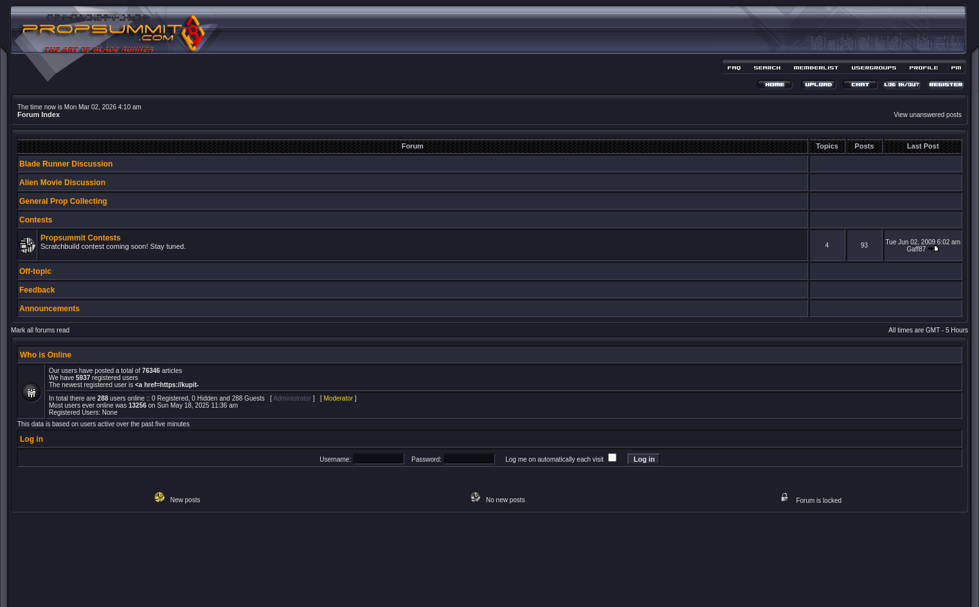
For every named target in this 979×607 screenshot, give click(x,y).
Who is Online (45, 354)
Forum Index (38, 114)
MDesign (535, 586)
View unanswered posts (928, 114)
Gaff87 (916, 249)
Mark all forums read (40, 330)
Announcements (49, 308)
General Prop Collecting (63, 201)
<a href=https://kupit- (167, 384)
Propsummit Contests (80, 237)
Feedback (37, 289)
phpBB (466, 579)
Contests (35, 219)
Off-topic (35, 271)
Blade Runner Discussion (65, 163)
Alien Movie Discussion (62, 182)
